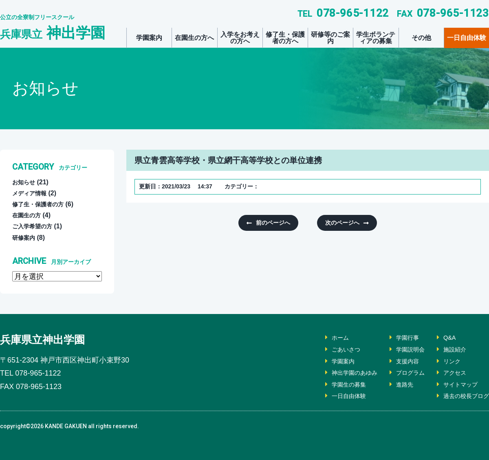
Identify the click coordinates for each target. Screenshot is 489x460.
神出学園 (52, 32)
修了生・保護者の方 (41, 204)
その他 (421, 37)
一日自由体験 (466, 37)
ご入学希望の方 (35, 226)
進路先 (395, 384)
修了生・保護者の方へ (285, 37)
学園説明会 (401, 349)
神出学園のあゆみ (341, 372)
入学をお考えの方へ (240, 37)
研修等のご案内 (330, 37)
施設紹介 (450, 349)
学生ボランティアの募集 (375, 37)
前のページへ (275, 223)
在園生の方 (28, 215)
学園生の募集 (334, 384)
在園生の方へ (194, 37)
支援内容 (398, 361)
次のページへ (339, 223)
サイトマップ (456, 384)
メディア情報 (31, 193)
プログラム (401, 372)
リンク (446, 361)
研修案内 (25, 237)
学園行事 (398, 337)
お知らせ (25, 182)
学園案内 (149, 37)
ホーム (324, 337)
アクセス (450, 372)
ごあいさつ (331, 349)
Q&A (444, 337)
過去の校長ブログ (463, 395)
